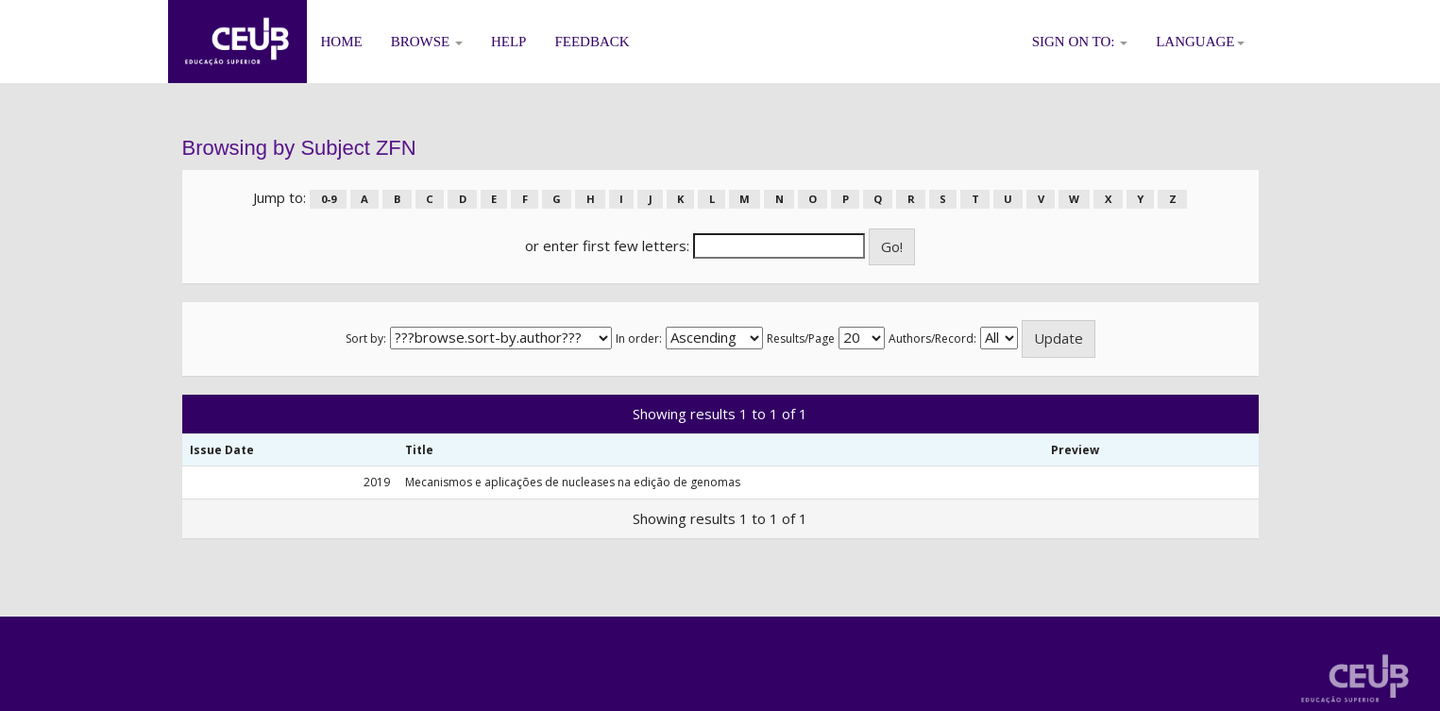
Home (342, 41)
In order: (639, 338)
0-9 (328, 199)
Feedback (591, 41)
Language (1200, 41)
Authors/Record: (932, 338)
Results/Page (801, 338)
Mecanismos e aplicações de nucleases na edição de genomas (572, 482)
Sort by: (366, 338)
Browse (427, 41)
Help (509, 41)
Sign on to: (1080, 41)
